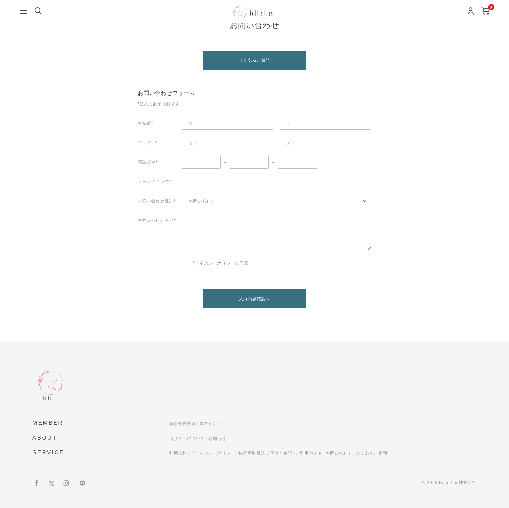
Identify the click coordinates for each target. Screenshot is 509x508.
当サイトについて (187, 438)
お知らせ (217, 438)
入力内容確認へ (254, 299)
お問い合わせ (339, 453)
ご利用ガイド (308, 453)
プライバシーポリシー (212, 263)
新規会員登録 (182, 424)
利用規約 (178, 453)
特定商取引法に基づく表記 (265, 453)
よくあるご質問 (254, 60)
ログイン (208, 424)
